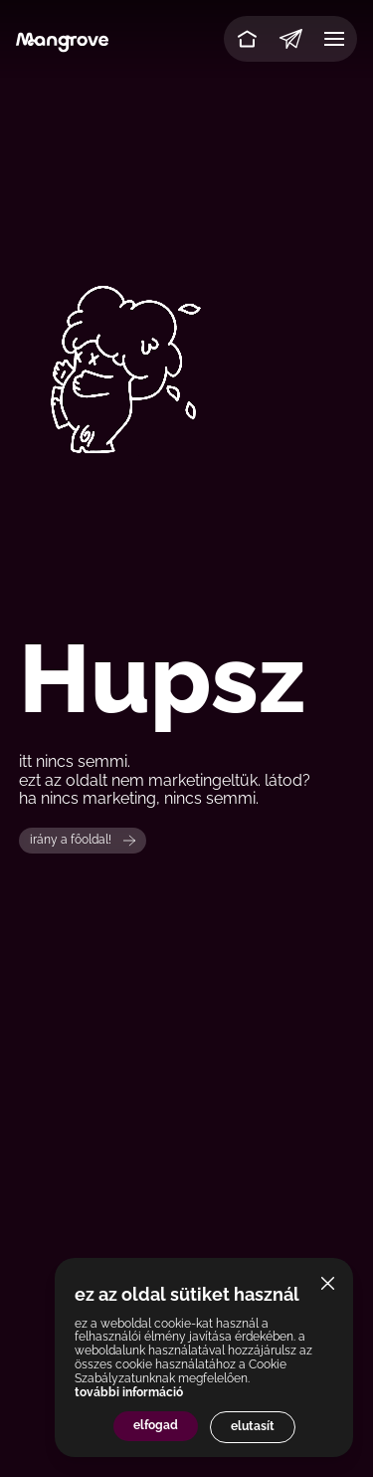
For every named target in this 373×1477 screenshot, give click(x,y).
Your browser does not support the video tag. (186, 369)
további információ (129, 1392)
